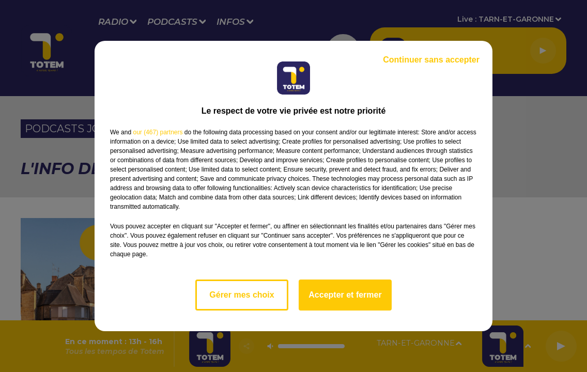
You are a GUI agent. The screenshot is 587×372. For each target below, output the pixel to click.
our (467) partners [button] (157, 132)
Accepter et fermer (344, 294)
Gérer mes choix (241, 294)
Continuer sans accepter (431, 59)
